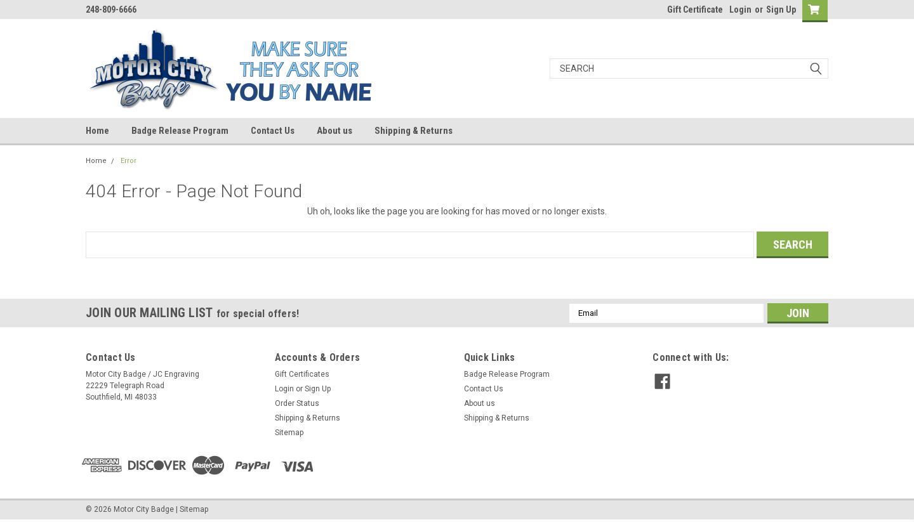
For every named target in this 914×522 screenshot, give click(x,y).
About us (334, 130)
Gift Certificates (302, 374)
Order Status (297, 403)
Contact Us (273, 130)
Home (97, 130)
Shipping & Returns (413, 130)
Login (740, 9)
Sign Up (781, 9)
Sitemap (289, 432)
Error (128, 161)
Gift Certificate (695, 9)
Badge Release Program (179, 130)
